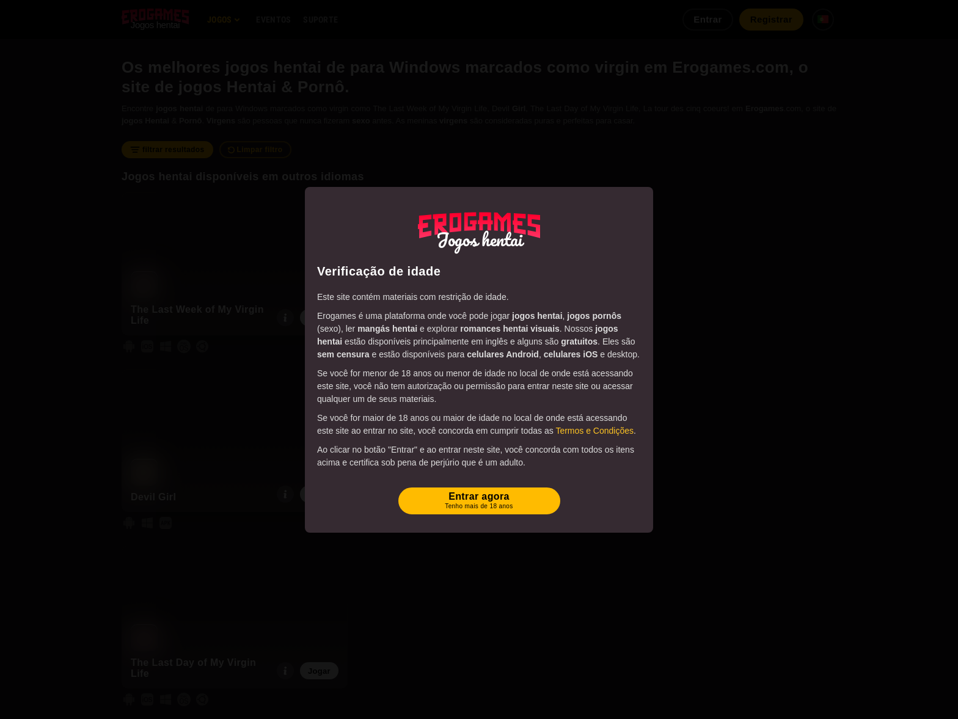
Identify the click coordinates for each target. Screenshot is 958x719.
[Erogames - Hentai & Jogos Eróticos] (479, 230)
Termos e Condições (594, 431)
